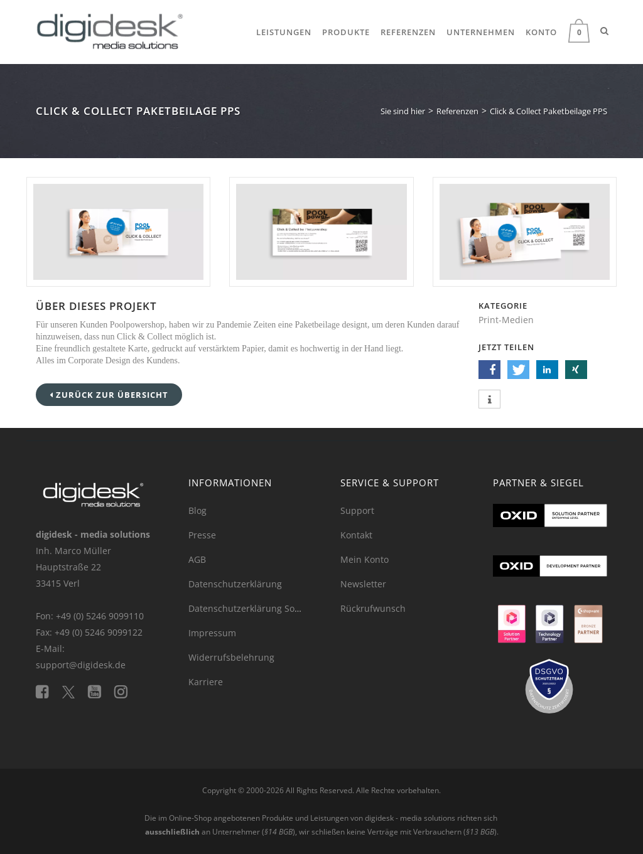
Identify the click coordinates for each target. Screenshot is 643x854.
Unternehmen (480, 32)
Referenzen (408, 32)
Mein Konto (364, 559)
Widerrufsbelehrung (231, 657)
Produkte (346, 32)
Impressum (212, 633)
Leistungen (283, 32)
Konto (541, 32)
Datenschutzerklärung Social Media (263, 608)
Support (357, 510)
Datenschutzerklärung (235, 584)
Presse (202, 535)
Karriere (205, 682)
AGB (197, 559)
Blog (197, 510)
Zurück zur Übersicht (109, 394)
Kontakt (356, 535)
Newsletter (363, 584)
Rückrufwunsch (373, 608)
